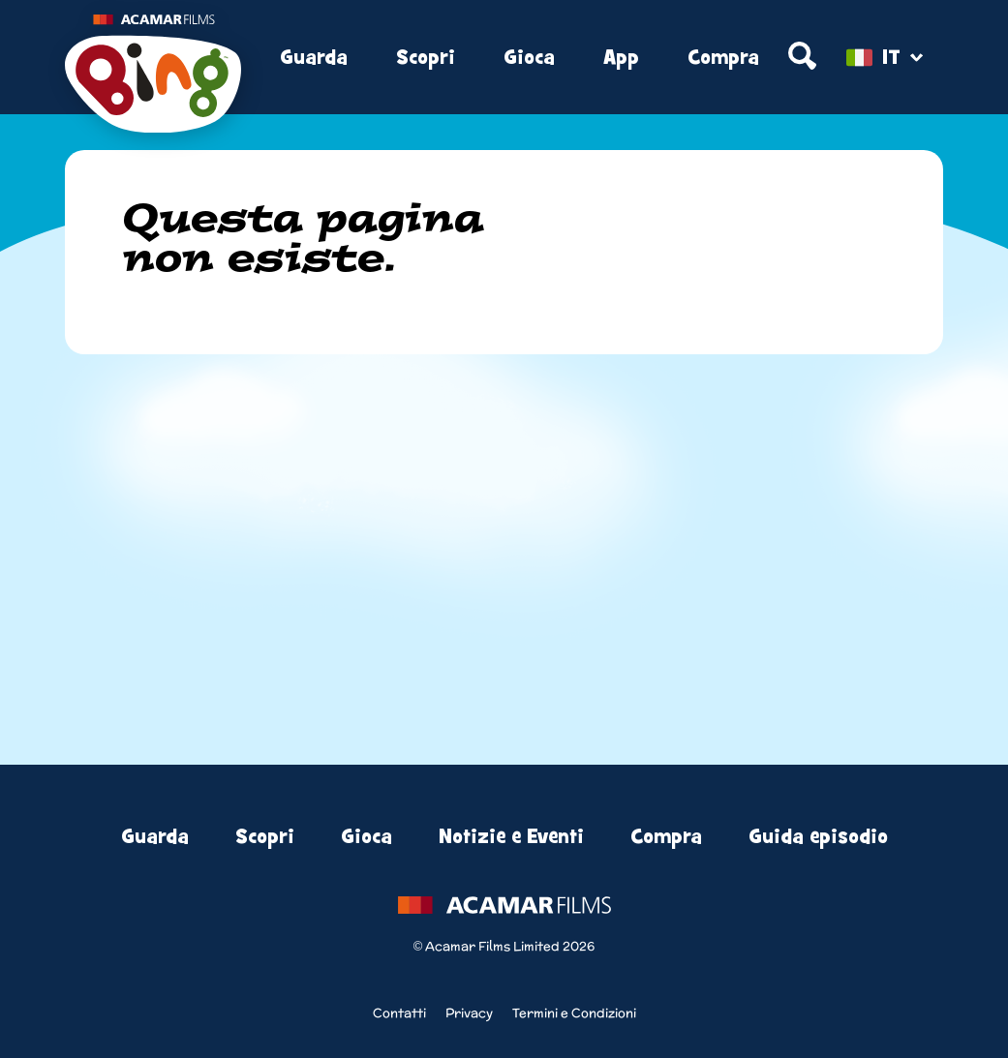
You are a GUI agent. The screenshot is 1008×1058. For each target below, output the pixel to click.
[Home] (153, 58)
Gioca (529, 58)
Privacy (469, 1013)
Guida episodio (818, 837)
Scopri (425, 58)
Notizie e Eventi (511, 837)
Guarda (314, 58)
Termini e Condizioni (574, 1013)
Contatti (399, 1013)
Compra (723, 58)
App (621, 58)
